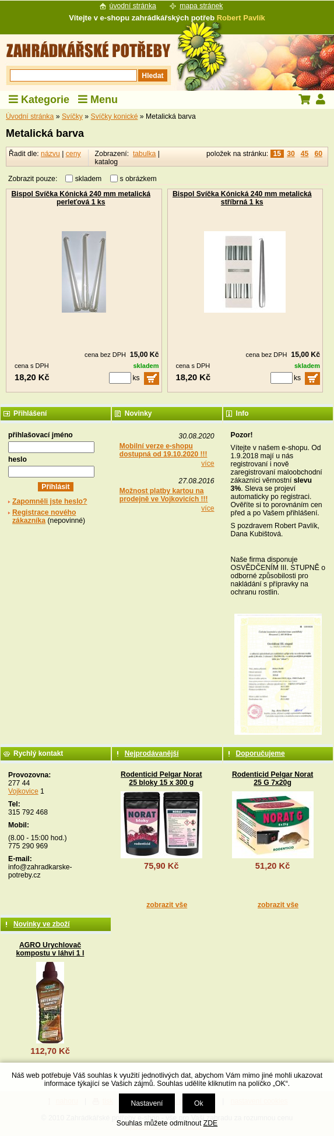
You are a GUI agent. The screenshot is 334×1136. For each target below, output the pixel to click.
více (207, 463)
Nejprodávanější (152, 753)
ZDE (210, 1123)
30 (291, 154)
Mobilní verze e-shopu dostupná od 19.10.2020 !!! (163, 450)
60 (318, 154)
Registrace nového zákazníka (44, 516)
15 (277, 154)
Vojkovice (23, 791)
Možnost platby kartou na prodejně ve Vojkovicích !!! (163, 495)
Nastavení (147, 1103)
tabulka (144, 154)
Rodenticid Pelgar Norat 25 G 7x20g (272, 778)
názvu (50, 154)
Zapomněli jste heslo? (49, 501)
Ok (198, 1103)
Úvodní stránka (30, 116)
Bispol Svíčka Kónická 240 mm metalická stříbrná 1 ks (242, 198)
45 (305, 154)
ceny (73, 154)
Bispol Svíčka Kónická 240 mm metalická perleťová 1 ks (80, 198)
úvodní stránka (133, 6)
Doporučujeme (260, 753)
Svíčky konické (114, 116)
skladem (91, 179)
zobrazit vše (166, 905)
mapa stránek (201, 6)
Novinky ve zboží (41, 924)
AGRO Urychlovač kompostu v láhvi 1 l (50, 949)
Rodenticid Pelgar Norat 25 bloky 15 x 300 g (161, 778)
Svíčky (72, 116)
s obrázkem (138, 179)
